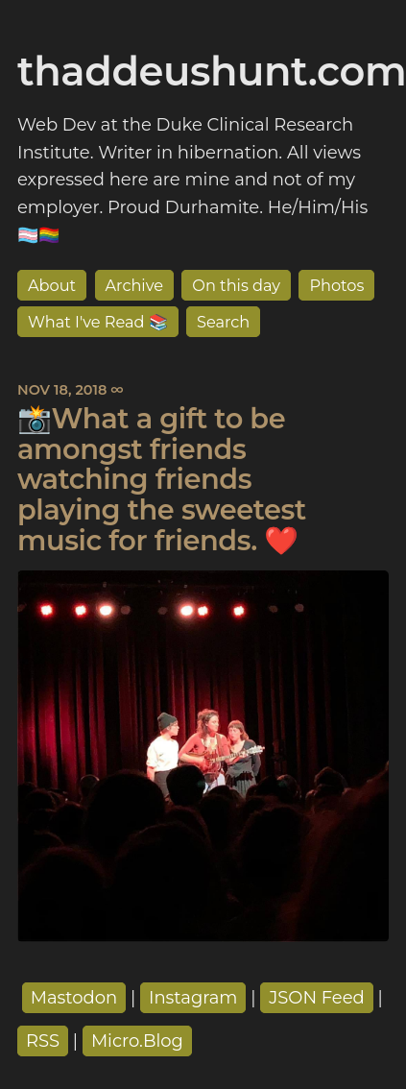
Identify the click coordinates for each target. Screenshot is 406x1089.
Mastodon (74, 997)
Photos (336, 285)
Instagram (193, 997)
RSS (43, 1041)
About (52, 285)
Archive (135, 285)
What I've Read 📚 (98, 321)
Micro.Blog (137, 1041)
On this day (236, 285)
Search (223, 321)
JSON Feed (317, 997)
